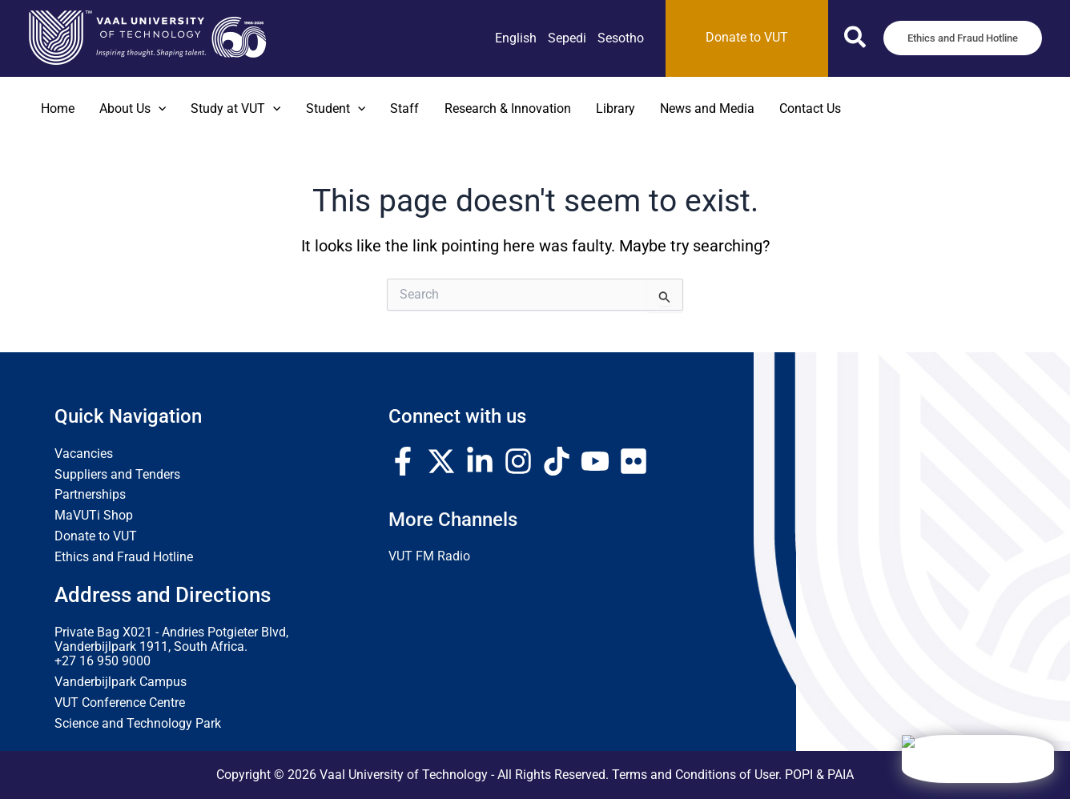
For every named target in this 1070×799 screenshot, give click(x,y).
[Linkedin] (479, 461)
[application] (158, 109)
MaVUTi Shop (93, 515)
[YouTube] (595, 461)
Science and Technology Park (137, 724)
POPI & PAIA (819, 775)
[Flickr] (633, 461)
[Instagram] (518, 461)
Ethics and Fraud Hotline (123, 557)
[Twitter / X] (441, 461)
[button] (855, 40)
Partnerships (90, 495)
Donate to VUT (95, 536)
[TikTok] (556, 461)
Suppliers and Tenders (117, 475)
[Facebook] (402, 461)
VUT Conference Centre (119, 703)
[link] (516, 38)
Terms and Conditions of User (695, 775)
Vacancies (83, 454)
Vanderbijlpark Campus (120, 682)
